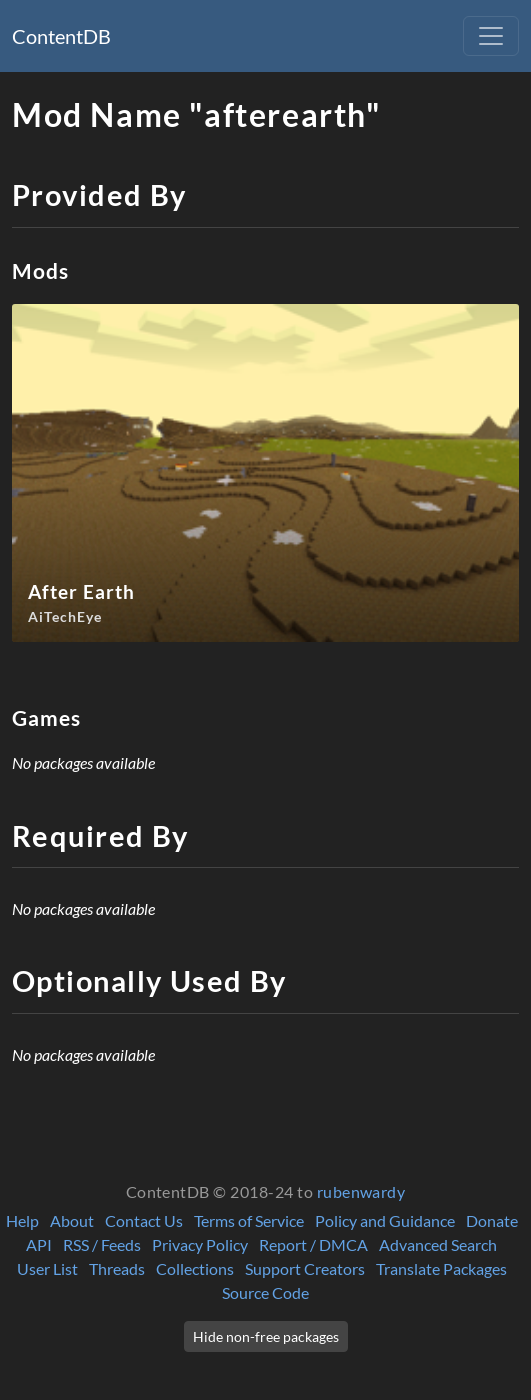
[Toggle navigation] (491, 36)
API (39, 1244)
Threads (117, 1268)
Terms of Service (249, 1220)
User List (47, 1268)
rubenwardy (361, 1191)
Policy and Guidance (385, 1220)
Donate (492, 1220)
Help (22, 1220)
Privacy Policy (200, 1244)
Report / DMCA (313, 1244)
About (72, 1220)
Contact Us (144, 1220)
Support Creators (305, 1268)
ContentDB (61, 36)
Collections (195, 1268)
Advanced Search (438, 1244)
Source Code (265, 1292)
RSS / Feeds (102, 1244)
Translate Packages (441, 1268)
